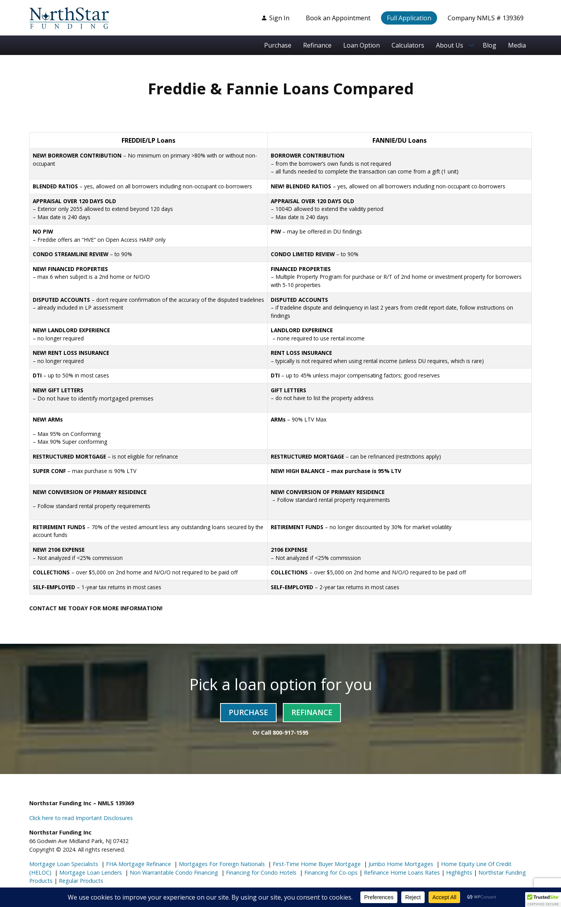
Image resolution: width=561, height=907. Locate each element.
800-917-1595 (291, 732)
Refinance (317, 45)
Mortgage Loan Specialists (63, 864)
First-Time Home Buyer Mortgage (316, 864)
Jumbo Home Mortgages (400, 864)
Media (517, 45)
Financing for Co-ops (330, 872)
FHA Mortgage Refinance (138, 864)
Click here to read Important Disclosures (81, 818)
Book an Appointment (338, 18)
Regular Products (80, 880)
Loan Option (361, 45)
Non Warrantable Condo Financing (173, 872)
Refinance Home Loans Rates (401, 872)
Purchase (277, 45)
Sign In (275, 18)
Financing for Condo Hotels (260, 872)
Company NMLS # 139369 (486, 18)
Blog (489, 45)
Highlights (459, 872)
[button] (543, 899)
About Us (449, 45)
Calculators (408, 45)
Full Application (409, 18)
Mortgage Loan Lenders (90, 872)
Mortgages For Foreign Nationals (221, 864)
